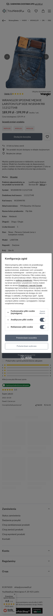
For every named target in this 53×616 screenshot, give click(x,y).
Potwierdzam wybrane (26, 346)
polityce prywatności (24, 280)
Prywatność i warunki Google (30, 286)
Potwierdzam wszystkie (26, 337)
